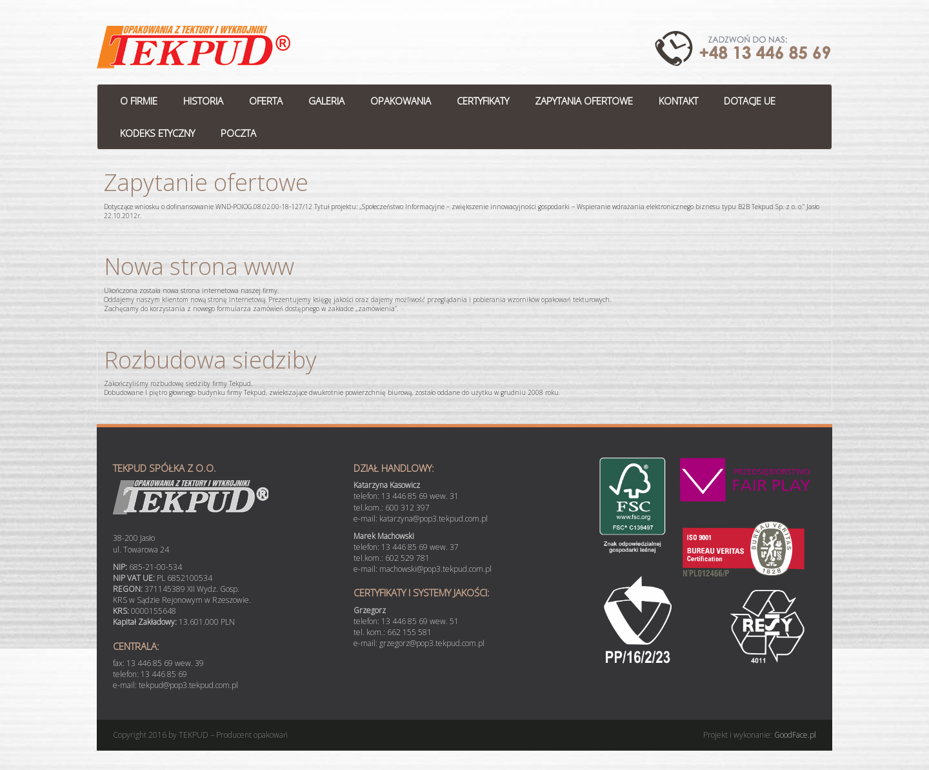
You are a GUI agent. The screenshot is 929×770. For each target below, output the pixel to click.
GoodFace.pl (795, 734)
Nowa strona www (199, 266)
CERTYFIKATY (483, 100)
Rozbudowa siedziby (210, 360)
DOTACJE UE (749, 100)
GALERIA (326, 100)
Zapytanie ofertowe (206, 182)
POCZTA (238, 133)
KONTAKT (678, 100)
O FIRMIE (138, 100)
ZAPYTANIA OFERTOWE (584, 100)
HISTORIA (203, 100)
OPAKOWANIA (400, 100)
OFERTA (266, 100)
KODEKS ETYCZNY (157, 133)
